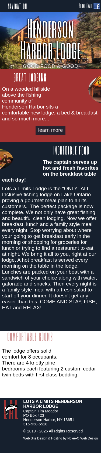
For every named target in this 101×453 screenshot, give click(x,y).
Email (89, 5)
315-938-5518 (35, 424)
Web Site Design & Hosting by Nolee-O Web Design (60, 438)
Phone (82, 5)
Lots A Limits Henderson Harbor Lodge (52, 404)
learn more (50, 130)
